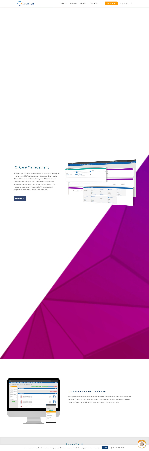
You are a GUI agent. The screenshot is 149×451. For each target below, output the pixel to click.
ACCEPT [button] (105, 448)
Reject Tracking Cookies (117, 448)
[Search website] (131, 3)
